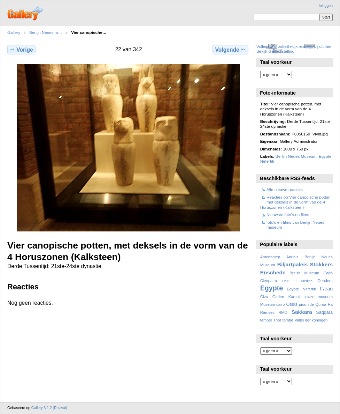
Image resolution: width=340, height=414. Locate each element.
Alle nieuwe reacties (284, 189)
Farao (326, 288)
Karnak (294, 297)
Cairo (328, 273)
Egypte (271, 288)
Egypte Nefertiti (301, 289)
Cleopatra (268, 281)
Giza (264, 297)
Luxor (309, 297)
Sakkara (302, 312)
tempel (266, 320)
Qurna (320, 304)
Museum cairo (272, 304)
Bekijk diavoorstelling (275, 51)
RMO (282, 312)
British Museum (304, 273)
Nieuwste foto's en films (287, 214)
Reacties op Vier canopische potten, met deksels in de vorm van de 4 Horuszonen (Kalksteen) (296, 202)
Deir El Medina (297, 281)
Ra (330, 304)
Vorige (21, 49)
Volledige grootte (271, 46)
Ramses (267, 312)
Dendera (325, 281)
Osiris (292, 304)
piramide (306, 304)
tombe (288, 320)
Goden (278, 297)
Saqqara (324, 312)
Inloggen (326, 6)
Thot (277, 320)
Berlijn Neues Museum (296, 156)
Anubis (292, 257)
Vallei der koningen (311, 320)
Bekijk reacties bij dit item (309, 46)
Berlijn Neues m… (45, 32)
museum (325, 297)
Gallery (13, 32)
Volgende (230, 49)
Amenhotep (270, 257)
